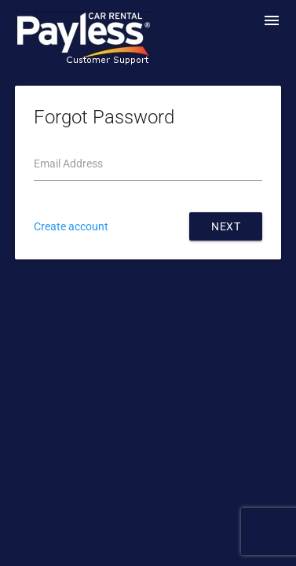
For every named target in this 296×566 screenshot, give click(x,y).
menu (271, 20)
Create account (71, 226)
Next (225, 226)
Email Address (68, 163)
